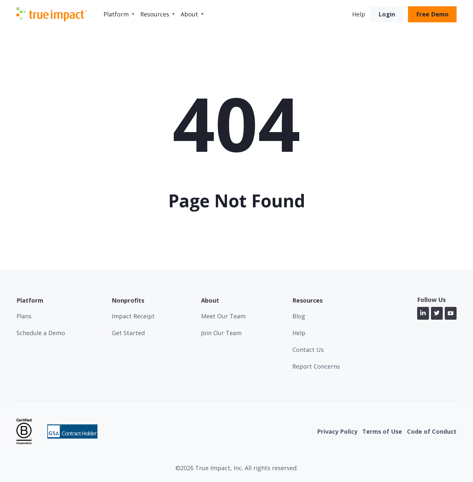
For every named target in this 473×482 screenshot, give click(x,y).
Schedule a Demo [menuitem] (40, 333)
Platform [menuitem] (116, 14)
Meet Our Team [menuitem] (223, 316)
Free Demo (432, 14)
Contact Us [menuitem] (308, 350)
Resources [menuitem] (154, 14)
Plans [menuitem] (24, 316)
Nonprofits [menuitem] (128, 300)
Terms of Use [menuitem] (382, 431)
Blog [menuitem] (298, 316)
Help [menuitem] (298, 333)
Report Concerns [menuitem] (316, 366)
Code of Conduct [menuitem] (432, 431)
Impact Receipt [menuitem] (133, 316)
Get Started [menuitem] (128, 333)
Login (386, 14)
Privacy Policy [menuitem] (337, 431)
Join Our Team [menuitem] (221, 333)
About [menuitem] (189, 14)
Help (358, 14)
